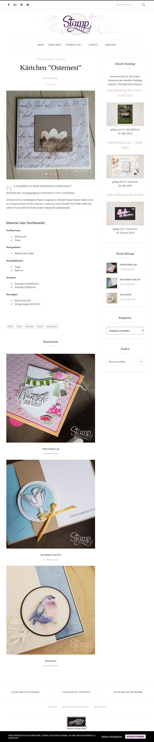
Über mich (54, 45)
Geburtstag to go (50, 448)
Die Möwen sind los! (51, 554)
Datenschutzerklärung (75, 707)
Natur (19, 326)
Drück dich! (50, 660)
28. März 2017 (50, 78)
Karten (50, 59)
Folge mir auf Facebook (25, 692)
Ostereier (29, 326)
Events (93, 45)
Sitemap (52, 707)
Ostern (61, 59)
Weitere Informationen (112, 736)
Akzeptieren (135, 736)
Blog (41, 45)
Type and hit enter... (124, 4)
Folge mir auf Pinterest (76, 692)
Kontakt (110, 45)
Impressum (100, 707)
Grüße (40, 59)
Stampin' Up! (73, 45)
